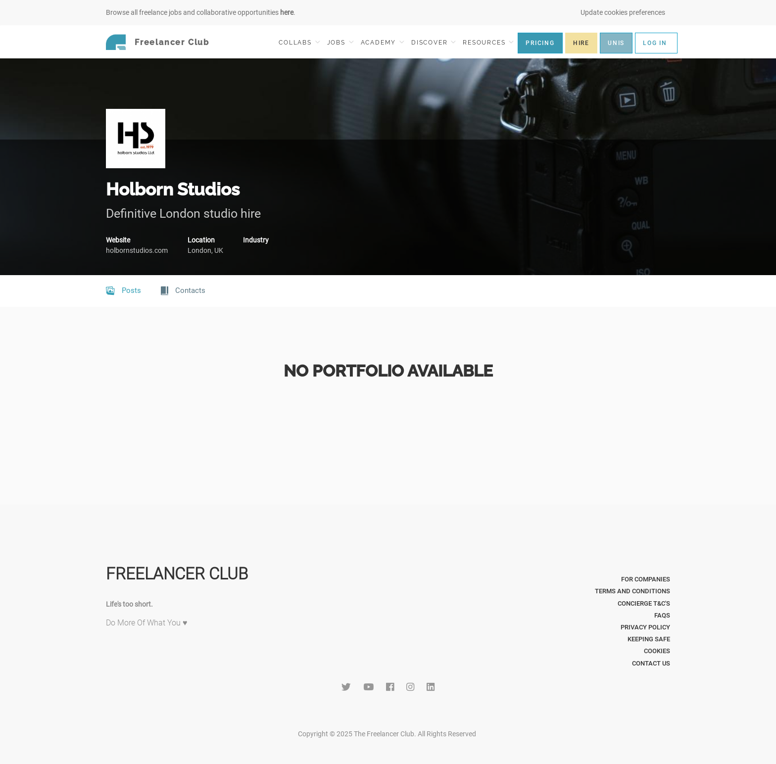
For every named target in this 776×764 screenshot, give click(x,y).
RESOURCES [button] (488, 42)
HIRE (581, 43)
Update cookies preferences (623, 12)
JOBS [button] (340, 42)
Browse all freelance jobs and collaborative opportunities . (200, 12)
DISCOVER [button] (433, 42)
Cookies (657, 651)
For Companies (645, 579)
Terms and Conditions (632, 591)
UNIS (616, 43)
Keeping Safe (649, 639)
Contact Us (651, 663)
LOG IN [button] (655, 43)
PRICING (540, 43)
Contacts (183, 291)
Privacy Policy (645, 627)
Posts (123, 291)
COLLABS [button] (299, 42)
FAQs (662, 615)
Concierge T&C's (644, 603)
